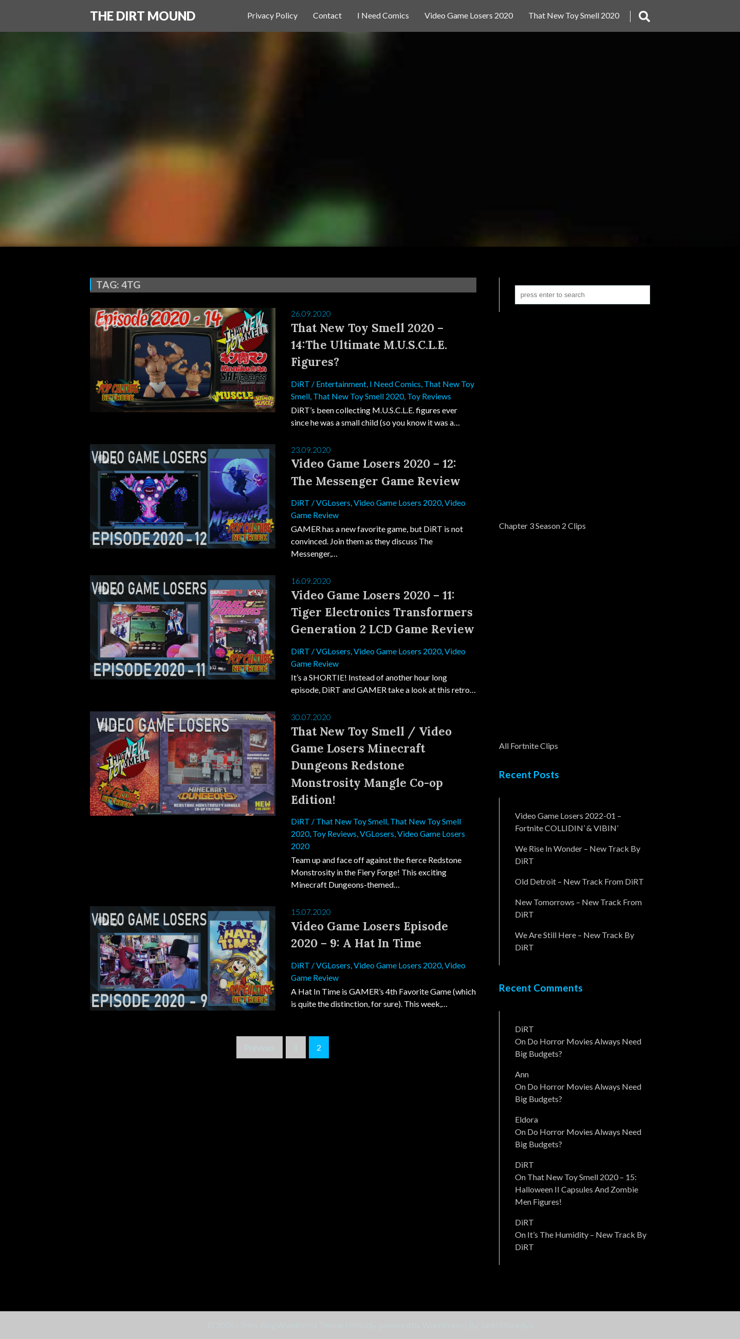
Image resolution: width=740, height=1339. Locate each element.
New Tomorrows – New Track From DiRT (578, 908)
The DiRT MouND (142, 15)
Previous (259, 1049)
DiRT (300, 384)
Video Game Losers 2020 (468, 15)
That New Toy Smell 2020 (573, 15)
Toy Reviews (429, 396)
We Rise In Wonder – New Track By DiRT (577, 854)
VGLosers (333, 503)
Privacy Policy (272, 15)
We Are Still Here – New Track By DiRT (574, 941)
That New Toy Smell (351, 823)
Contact (327, 15)
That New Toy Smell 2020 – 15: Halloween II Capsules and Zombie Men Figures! (576, 1189)
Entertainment (341, 384)
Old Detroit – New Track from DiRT (579, 881)
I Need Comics (383, 15)
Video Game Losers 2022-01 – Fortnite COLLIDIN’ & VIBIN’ (568, 822)
